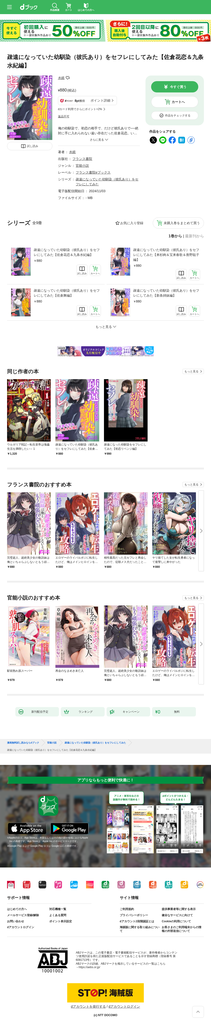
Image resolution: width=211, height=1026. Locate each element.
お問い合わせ (15, 921)
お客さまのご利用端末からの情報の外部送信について (181, 929)
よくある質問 (57, 915)
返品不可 (63, 116)
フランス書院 (82, 159)
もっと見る (191, 371)
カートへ (178, 102)
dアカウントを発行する (88, 1006)
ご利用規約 (127, 909)
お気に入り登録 (131, 223)
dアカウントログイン (20, 927)
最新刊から (194, 236)
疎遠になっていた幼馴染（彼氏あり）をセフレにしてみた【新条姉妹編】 (166, 293)
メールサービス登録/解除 (23, 915)
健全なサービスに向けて (177, 915)
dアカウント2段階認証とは (137, 921)
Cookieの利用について (176, 921)
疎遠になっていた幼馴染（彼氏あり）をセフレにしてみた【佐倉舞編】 (67, 293)
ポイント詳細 (100, 100)
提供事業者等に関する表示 (179, 909)
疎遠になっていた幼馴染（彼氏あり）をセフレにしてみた (95, 743)
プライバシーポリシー (134, 915)
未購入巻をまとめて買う (182, 223)
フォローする (68, 78)
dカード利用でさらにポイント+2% (80, 109)
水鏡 (61, 78)
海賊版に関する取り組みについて (139, 929)
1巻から (175, 236)
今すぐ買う (178, 87)
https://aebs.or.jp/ (89, 967)
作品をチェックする (177, 115)
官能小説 (82, 165)
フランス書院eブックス (93, 172)
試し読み (32, 146)
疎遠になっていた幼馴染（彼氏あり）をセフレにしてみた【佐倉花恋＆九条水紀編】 (67, 252)
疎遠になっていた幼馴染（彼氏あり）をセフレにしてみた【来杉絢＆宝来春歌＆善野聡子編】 (166, 255)
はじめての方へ (17, 909)
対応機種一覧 (57, 909)
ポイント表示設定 (60, 921)
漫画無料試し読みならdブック (23, 743)
